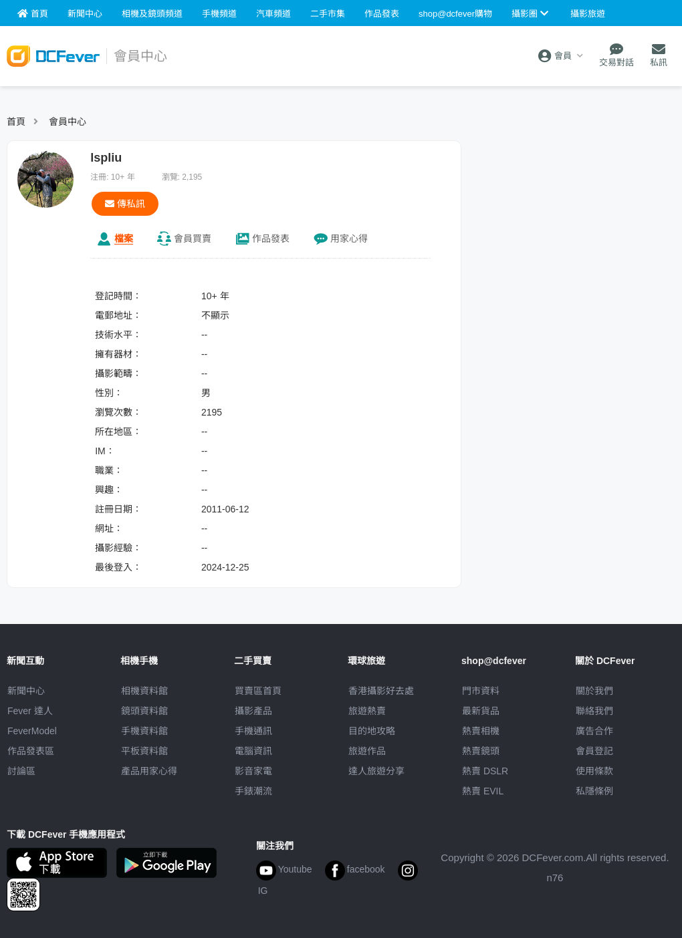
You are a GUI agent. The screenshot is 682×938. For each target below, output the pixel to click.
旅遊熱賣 (367, 711)
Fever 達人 (30, 711)
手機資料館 (144, 731)
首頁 (16, 121)
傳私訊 (125, 203)
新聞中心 (26, 690)
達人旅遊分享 (376, 771)
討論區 (21, 771)
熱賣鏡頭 (480, 751)
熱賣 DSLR (485, 771)
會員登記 (594, 751)
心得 (349, 238)
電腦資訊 (253, 751)
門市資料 (480, 690)
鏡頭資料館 (144, 711)
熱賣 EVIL (482, 791)
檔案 (123, 238)
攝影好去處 (381, 690)
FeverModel (32, 731)
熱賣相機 (480, 731)
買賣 (192, 238)
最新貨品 (480, 711)
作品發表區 (30, 751)
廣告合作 (594, 731)
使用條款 (594, 771)
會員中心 (67, 121)
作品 (271, 238)
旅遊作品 (367, 751)
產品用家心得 (149, 771)
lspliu (106, 157)
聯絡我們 (594, 711)
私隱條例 (594, 791)
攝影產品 (253, 711)
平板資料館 (144, 751)
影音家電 (253, 771)
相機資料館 (144, 690)
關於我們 (594, 690)
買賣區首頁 (258, 690)
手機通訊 (253, 731)
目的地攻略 (371, 731)
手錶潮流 (253, 791)
